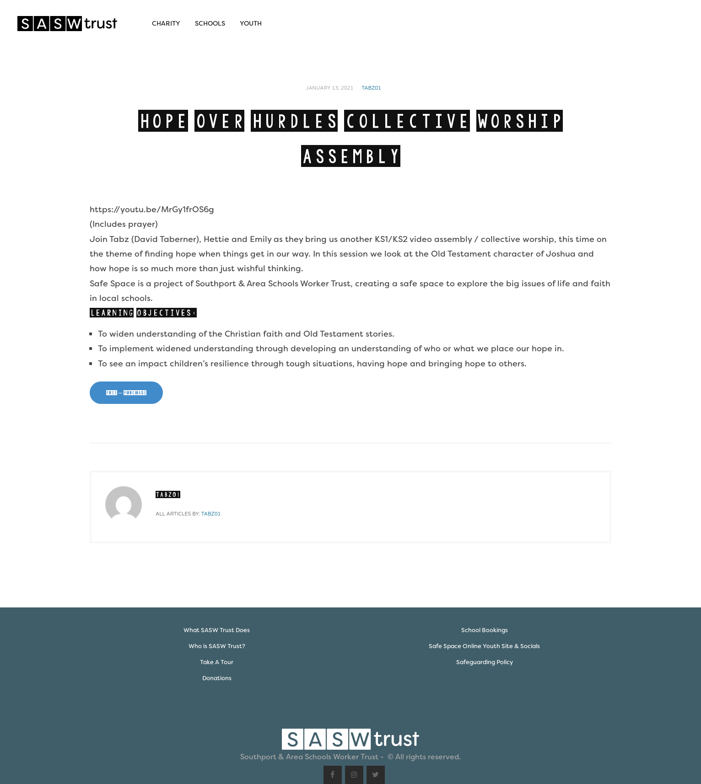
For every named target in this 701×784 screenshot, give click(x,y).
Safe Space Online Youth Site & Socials (484, 646)
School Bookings (484, 630)
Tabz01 (371, 88)
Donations (217, 678)
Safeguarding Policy (484, 662)
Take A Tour (216, 662)
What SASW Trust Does (216, 630)
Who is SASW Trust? (217, 646)
